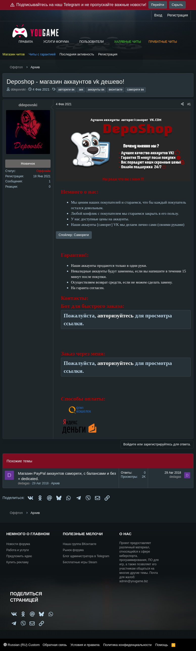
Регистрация (107, 54)
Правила (26, 42)
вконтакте (116, 89)
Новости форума (18, 544)
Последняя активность (77, 54)
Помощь (161, 645)
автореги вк (66, 89)
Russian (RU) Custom (22, 645)
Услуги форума (56, 42)
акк (81, 89)
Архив (55, 483)
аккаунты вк (96, 89)
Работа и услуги (17, 550)
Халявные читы (127, 42)
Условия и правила (85, 645)
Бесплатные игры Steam (80, 562)
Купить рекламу (17, 562)
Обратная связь (55, 645)
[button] (36, 42)
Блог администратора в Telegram (86, 556)
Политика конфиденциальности (127, 645)
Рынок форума (73, 550)
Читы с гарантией (42, 54)
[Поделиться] (182, 104)
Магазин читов (14, 54)
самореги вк (135, 89)
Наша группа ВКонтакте (79, 544)
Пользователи (91, 42)
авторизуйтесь (115, 315)
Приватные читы (163, 42)
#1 (189, 104)
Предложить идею (19, 556)
